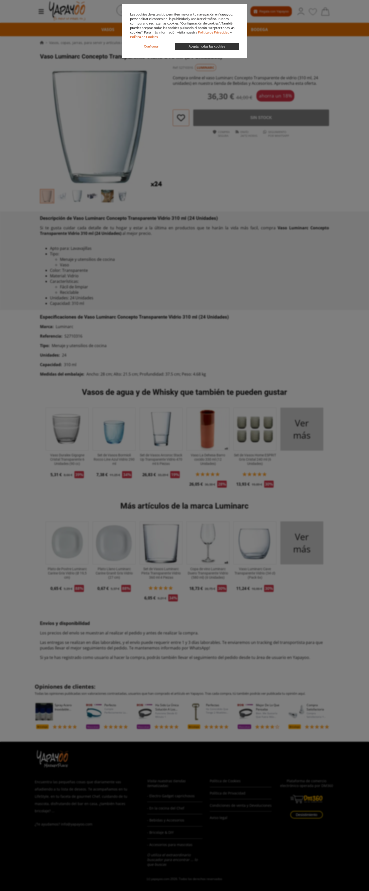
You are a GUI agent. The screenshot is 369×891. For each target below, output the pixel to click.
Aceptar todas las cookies (207, 46)
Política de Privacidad (214, 32)
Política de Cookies (144, 37)
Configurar (151, 46)
